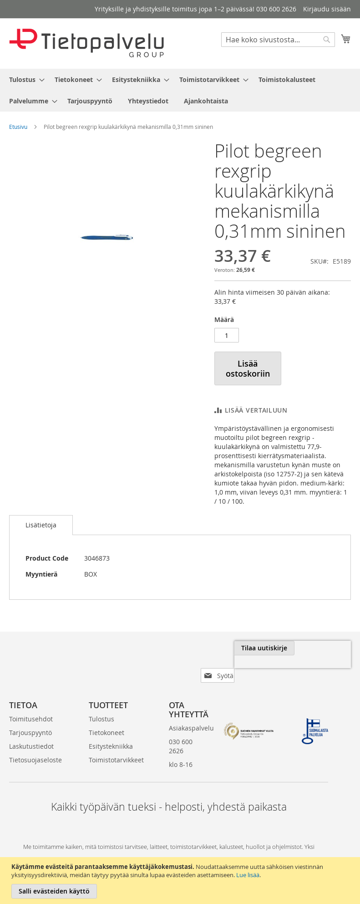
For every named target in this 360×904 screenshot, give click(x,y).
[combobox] (278, 39)
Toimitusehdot (31, 704)
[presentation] (259, 669)
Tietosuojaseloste (35, 745)
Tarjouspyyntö (30, 718)
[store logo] (86, 43)
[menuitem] (24, 79)
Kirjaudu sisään (327, 9)
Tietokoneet (106, 718)
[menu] (180, 90)
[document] (181, 881)
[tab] (41, 525)
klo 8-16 (181, 750)
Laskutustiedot (31, 731)
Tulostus (101, 704)
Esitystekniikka (111, 731)
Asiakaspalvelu (191, 713)
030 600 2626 (181, 732)
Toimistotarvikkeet (116, 745)
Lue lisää (247, 875)
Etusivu (18, 126)
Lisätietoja (40, 525)
